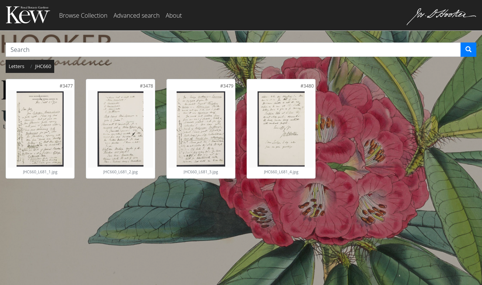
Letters (16, 66)
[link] (66, 86)
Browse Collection (83, 15)
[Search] (468, 49)
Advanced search (136, 15)
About (174, 15)
